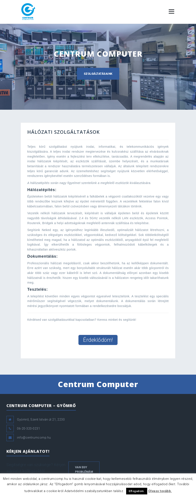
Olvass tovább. (160, 491)
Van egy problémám (84, 469)
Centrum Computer (98, 384)
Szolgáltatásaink (98, 73)
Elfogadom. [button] (137, 491)
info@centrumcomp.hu (34, 437)
